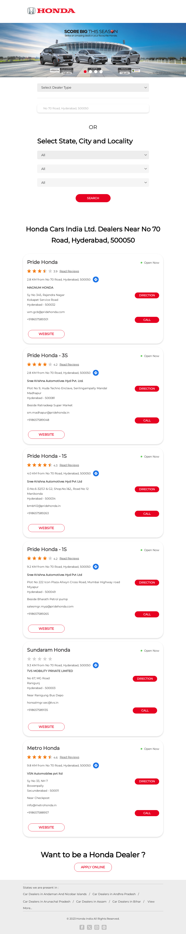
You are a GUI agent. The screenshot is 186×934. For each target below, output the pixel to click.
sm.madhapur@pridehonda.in (48, 412)
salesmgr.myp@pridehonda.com (50, 606)
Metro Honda (43, 748)
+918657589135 (37, 710)
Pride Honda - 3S (47, 355)
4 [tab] (101, 71)
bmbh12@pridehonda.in (44, 506)
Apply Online (93, 867)
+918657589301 (37, 319)
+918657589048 (38, 420)
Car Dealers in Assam (91, 901)
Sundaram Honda (48, 650)
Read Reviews (69, 271)
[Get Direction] (95, 279)
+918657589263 (38, 513)
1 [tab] (85, 71)
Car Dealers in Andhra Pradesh (114, 894)
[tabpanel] (93, 50)
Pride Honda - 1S (47, 456)
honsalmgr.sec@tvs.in (42, 702)
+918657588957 (38, 812)
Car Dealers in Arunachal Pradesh (46, 901)
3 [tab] (95, 71)
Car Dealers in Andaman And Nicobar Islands (55, 894)
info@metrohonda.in (42, 805)
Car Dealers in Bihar (126, 901)
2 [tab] (90, 71)
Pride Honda (42, 262)
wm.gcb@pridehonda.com (46, 312)
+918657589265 (38, 614)
